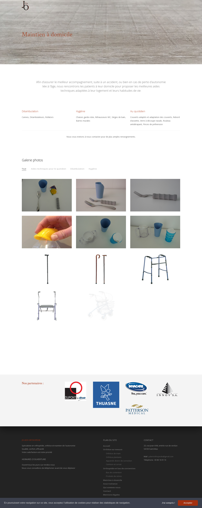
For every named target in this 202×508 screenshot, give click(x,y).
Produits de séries (114, 476)
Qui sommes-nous (161, 5)
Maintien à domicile (124, 5)
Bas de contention (114, 472)
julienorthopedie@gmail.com (161, 456)
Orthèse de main (113, 453)
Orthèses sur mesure (69, 5)
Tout (24, 168)
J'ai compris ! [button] (168, 503)
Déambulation (77, 168)
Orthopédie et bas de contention (97, 5)
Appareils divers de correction (119, 460)
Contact (177, 5)
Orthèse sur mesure (112, 449)
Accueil (53, 5)
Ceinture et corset (113, 464)
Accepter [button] (187, 503)
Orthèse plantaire (113, 457)
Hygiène (93, 168)
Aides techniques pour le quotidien (48, 168)
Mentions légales (111, 494)
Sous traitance (143, 5)
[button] (131, 503)
